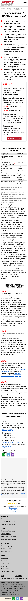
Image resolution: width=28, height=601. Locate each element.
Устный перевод (6, 533)
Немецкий (4, 561)
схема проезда (7, 430)
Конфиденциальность (8, 521)
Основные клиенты (7, 548)
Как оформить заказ (7, 578)
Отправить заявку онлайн (10, 442)
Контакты (18, 575)
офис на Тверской (21, 578)
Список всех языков (7, 571)
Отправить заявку (14, 138)
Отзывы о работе (6, 551)
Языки (3, 555)
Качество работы (6, 519)
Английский (4, 558)
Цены (2, 575)
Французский (5, 563)
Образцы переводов (7, 546)
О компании (4, 516)
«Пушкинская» (5, 494)
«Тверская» (23, 493)
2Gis (13, 511)
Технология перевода (8, 524)
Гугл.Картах (13, 509)
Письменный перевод (8, 531)
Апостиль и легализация (8, 539)
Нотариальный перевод (8, 536)
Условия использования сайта (10, 594)
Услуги (3, 528)
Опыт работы (5, 543)
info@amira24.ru (6, 447)
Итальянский (5, 569)
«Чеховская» (13, 494)
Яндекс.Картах (13, 508)
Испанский (4, 566)
